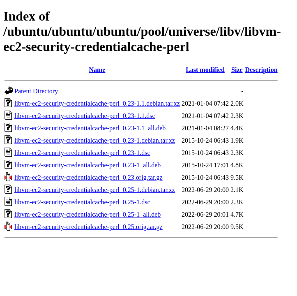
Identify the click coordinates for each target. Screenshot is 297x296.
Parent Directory (36, 91)
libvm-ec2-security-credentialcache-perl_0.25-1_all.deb (87, 214)
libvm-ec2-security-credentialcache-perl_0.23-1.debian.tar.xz (94, 140)
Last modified (205, 69)
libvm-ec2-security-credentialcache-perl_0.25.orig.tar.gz (88, 226)
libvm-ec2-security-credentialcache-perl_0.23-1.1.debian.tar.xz (97, 103)
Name (97, 69)
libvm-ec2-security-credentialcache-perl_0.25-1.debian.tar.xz (94, 189)
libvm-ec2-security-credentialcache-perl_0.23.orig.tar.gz (88, 177)
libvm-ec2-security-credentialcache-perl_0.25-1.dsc (82, 202)
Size (237, 69)
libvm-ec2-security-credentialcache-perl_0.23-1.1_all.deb (90, 128)
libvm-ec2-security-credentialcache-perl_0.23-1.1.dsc (84, 115)
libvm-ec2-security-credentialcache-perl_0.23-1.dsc (82, 152)
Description (261, 69)
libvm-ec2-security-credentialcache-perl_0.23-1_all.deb (87, 165)
